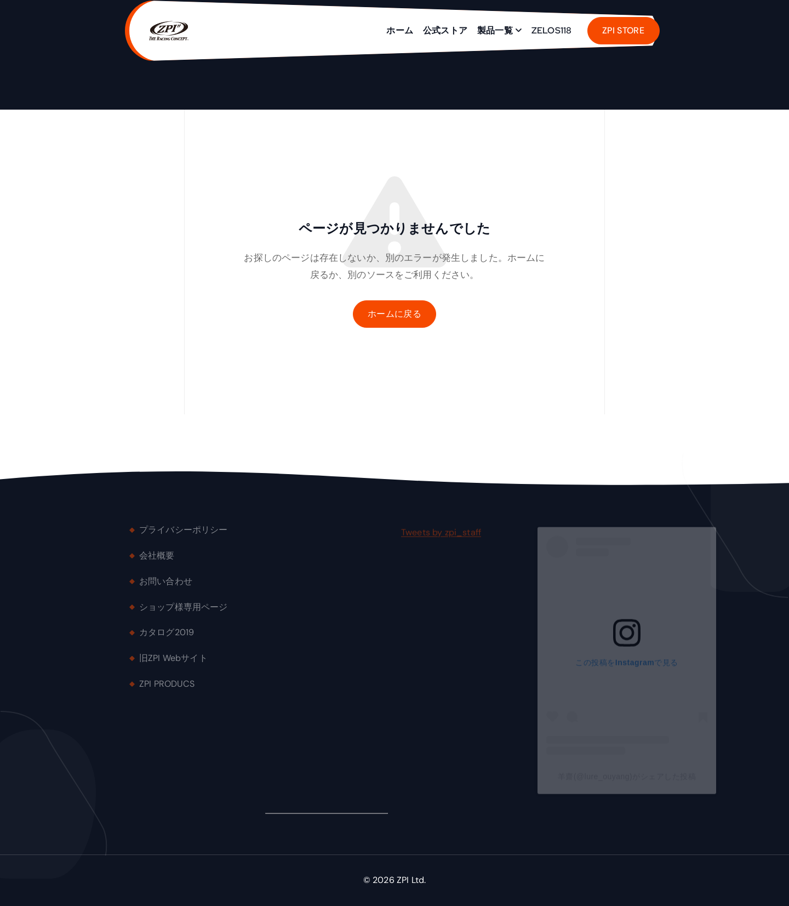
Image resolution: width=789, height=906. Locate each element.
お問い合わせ (165, 585)
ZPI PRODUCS (167, 688)
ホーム (399, 30)
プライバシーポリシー (183, 534)
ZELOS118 (551, 30)
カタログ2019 (166, 637)
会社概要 (157, 560)
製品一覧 (495, 30)
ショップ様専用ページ (183, 611)
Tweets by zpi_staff (441, 537)
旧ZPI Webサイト (173, 662)
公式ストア (445, 30)
